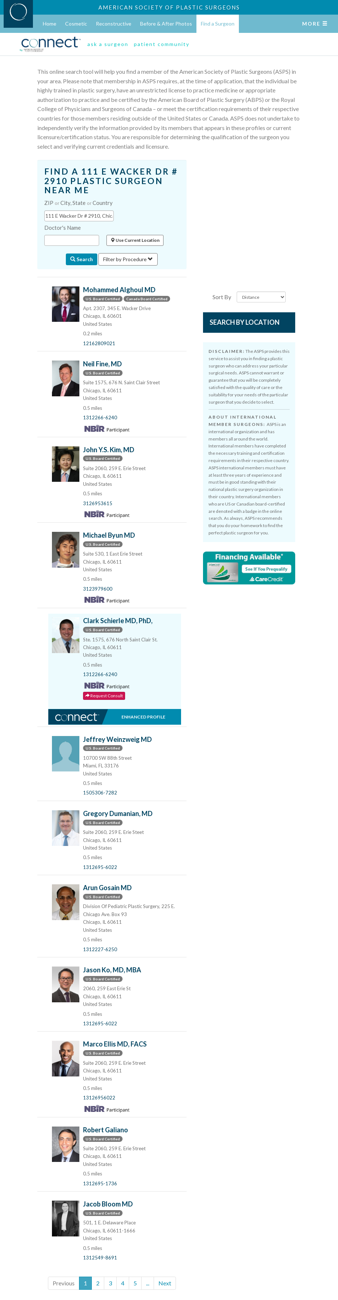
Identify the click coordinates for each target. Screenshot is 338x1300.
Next (164, 1283)
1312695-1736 (100, 1183)
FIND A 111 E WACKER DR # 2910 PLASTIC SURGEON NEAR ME (111, 181)
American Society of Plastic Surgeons (169, 7)
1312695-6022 (100, 867)
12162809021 (99, 343)
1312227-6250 (100, 949)
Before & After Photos (166, 23)
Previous (64, 1283)
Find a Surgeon (217, 23)
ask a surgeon (107, 44)
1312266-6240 (100, 417)
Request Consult (104, 695)
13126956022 (99, 1098)
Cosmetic (76, 23)
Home (49, 23)
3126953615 (97, 503)
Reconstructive (113, 23)
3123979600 (97, 589)
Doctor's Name (62, 227)
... (147, 1283)
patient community (161, 44)
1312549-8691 (100, 1258)
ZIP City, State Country (78, 202)
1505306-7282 (100, 793)
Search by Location (244, 322)
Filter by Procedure (128, 259)
